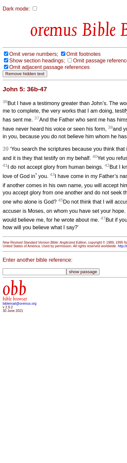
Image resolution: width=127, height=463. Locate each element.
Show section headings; (37, 60)
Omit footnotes (83, 54)
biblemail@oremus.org (20, 303)
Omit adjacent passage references (49, 67)
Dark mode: (16, 8)
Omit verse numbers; (33, 54)
